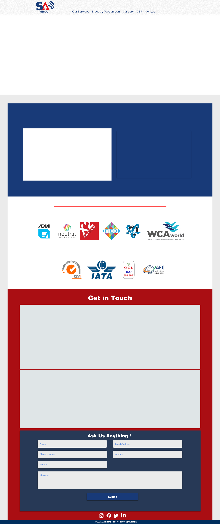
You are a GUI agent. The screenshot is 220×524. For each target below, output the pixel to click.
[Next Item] (181, 231)
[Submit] (112, 496)
